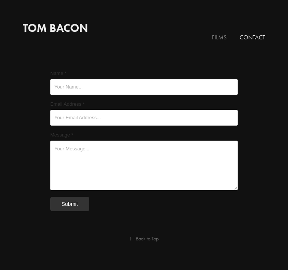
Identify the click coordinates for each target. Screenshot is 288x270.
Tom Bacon (55, 28)
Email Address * (67, 104)
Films (219, 37)
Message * (61, 135)
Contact (252, 37)
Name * (58, 73)
